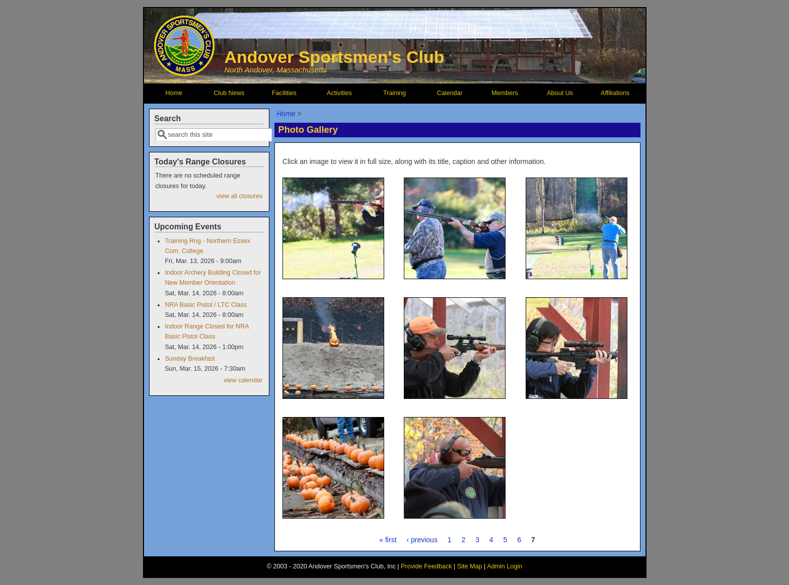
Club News (228, 93)
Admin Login (504, 566)
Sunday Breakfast (189, 358)
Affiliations (615, 93)
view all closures (240, 196)
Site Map (469, 566)
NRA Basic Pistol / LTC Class (206, 304)
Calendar (449, 93)
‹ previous (421, 540)
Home (174, 93)
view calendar (243, 380)
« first (387, 540)
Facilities (284, 93)
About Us (560, 93)
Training (394, 93)
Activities (339, 93)
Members (504, 93)
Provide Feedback (426, 566)
